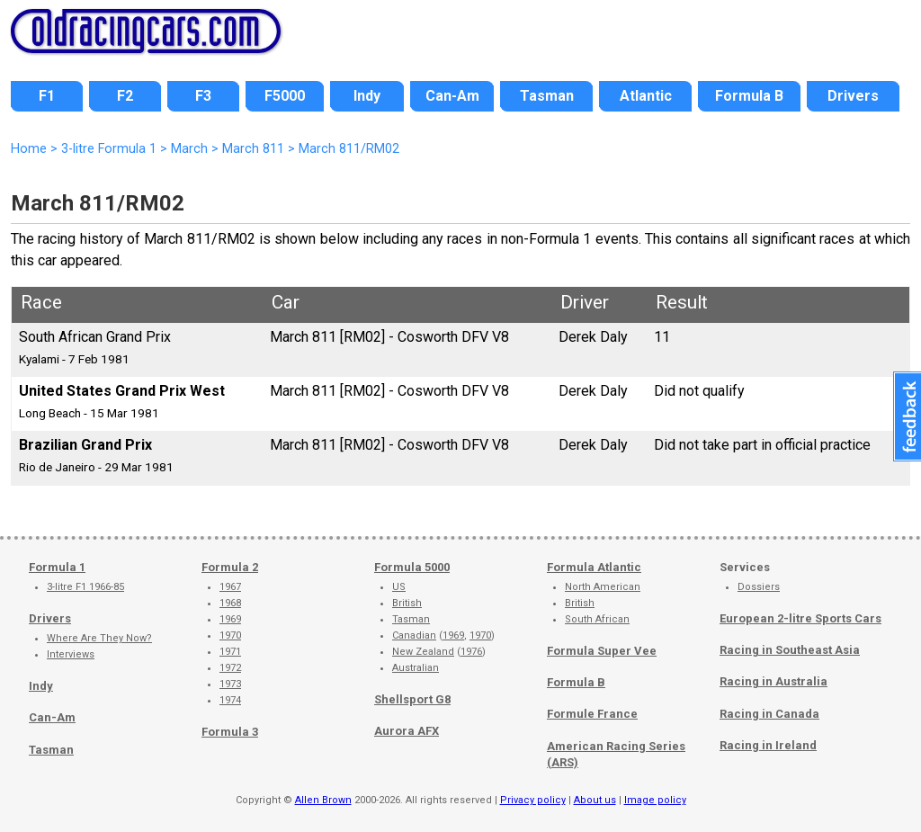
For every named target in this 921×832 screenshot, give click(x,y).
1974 (230, 700)
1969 (230, 619)
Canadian (414, 635)
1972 (230, 668)
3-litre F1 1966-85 (85, 587)
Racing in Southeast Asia (790, 650)
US (399, 587)
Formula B (576, 682)
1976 (471, 652)
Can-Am (52, 717)
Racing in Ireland (768, 745)
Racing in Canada (769, 713)
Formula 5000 (412, 567)
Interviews (70, 654)
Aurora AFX (406, 731)
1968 (230, 603)
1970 (230, 635)
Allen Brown (323, 800)
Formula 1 (57, 567)
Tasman (51, 749)
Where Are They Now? (99, 638)
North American (602, 587)
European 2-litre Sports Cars (800, 618)
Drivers (50, 618)
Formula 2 (229, 567)
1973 (230, 684)
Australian (415, 668)
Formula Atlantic (594, 567)
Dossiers (759, 587)
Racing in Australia (773, 681)
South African (597, 619)
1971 (230, 652)
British (407, 603)
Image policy (655, 800)
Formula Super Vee (602, 651)
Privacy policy (533, 800)
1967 (230, 587)
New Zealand (423, 652)
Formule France (592, 713)
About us (595, 800)
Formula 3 (229, 731)
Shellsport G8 (412, 699)
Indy (41, 686)
